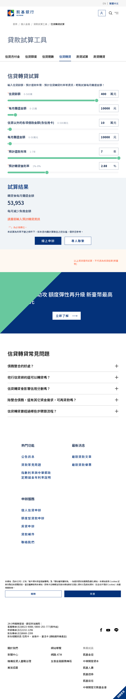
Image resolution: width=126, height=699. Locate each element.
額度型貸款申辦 (32, 518)
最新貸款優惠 (82, 464)
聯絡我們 (28, 542)
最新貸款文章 (82, 456)
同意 (92, 693)
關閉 (33, 693)
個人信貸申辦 (31, 510)
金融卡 (35, 609)
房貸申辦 (28, 526)
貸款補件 (28, 534)
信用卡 (25, 609)
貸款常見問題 (31, 464)
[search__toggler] (110, 13)
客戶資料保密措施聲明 (38, 681)
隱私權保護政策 (61, 681)
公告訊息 (28, 456)
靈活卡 (45, 609)
